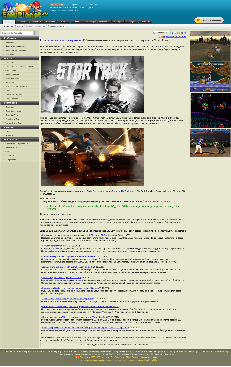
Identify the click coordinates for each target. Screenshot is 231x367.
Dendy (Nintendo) (12, 74)
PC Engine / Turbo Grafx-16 (16, 87)
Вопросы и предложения (58, 26)
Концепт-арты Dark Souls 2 (55, 246)
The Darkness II (128, 191)
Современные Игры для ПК (16, 144)
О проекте (19, 26)
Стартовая (8, 26)
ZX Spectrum (10, 160)
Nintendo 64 (104, 22)
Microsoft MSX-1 (11, 148)
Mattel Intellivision (12, 78)
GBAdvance (50, 22)
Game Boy (36, 22)
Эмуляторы (10, 351)
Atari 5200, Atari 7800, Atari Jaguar (19, 66)
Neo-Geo (9, 135)
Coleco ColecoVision (70, 351)
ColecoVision (10, 70)
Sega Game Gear (12, 119)
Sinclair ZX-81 (11, 156)
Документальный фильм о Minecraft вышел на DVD (67, 267)
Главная (9, 22)
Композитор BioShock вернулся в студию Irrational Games (70, 288)
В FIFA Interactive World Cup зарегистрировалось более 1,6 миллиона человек (80, 306)
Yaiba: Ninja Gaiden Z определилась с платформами (67, 298)
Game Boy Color (11, 115)
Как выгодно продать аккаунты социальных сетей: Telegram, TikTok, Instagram (80, 235)
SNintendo (145, 22)
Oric (7, 152)
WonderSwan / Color (13, 123)
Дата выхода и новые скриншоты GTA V (61, 277)
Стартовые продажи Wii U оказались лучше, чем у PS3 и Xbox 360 (74, 317)
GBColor (63, 22)
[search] (16, 33)
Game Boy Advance (13, 111)
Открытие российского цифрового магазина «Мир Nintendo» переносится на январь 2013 (85, 327)
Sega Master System (13, 95)
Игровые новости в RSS (174, 36)
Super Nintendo (11, 99)
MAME (77, 22)
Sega (132, 22)
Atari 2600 (9, 62)
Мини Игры (91, 22)
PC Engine (118, 22)
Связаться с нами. (149, 357)
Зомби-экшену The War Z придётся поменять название (69, 256)
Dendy (22, 22)
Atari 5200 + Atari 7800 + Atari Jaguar (44, 351)
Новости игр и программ (36, 26)
